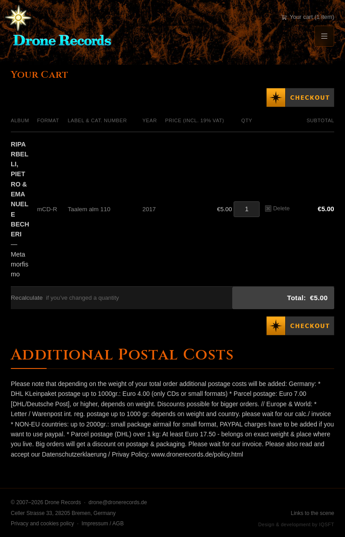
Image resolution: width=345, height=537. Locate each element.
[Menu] (324, 36)
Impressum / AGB (102, 523)
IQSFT (326, 524)
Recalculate (27, 297)
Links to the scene (312, 513)
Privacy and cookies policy (42, 523)
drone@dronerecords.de (117, 502)
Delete (277, 208)
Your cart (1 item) (307, 16)
